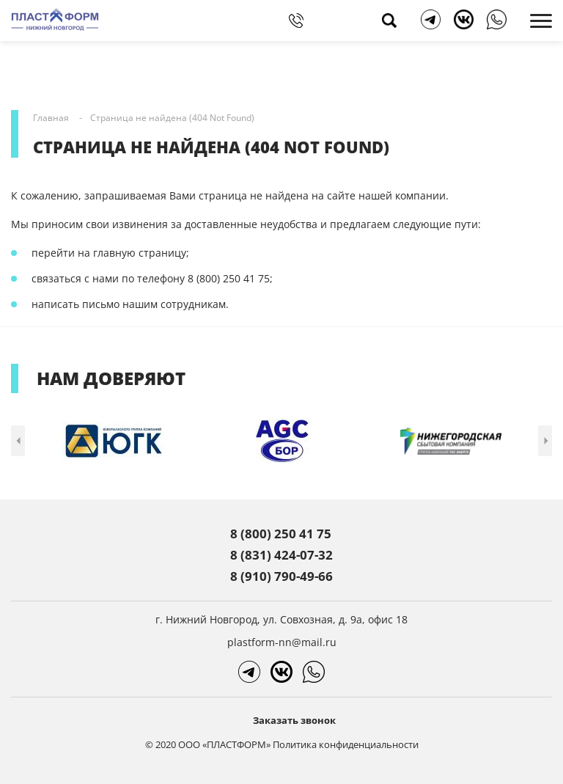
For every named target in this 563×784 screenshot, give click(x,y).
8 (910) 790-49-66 (281, 576)
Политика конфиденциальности (346, 744)
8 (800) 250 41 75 (280, 533)
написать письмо (75, 304)
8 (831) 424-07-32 (281, 554)
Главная (51, 117)
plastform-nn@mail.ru (281, 642)
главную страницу (139, 253)
